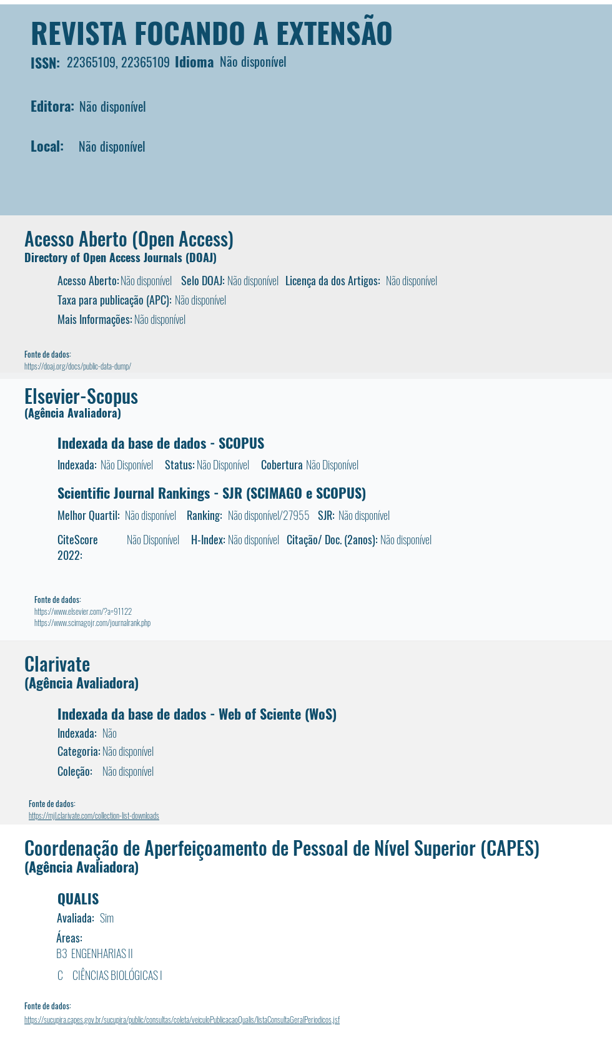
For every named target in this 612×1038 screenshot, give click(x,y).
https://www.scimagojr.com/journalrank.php (92, 622)
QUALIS (78, 898)
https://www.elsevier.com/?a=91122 (83, 611)
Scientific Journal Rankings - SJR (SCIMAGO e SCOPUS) (211, 492)
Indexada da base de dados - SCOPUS (160, 443)
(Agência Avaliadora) (72, 412)
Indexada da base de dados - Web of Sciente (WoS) (197, 713)
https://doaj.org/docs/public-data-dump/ (77, 366)
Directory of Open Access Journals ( (106, 257)
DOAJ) (203, 257)
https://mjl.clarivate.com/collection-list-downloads (94, 815)
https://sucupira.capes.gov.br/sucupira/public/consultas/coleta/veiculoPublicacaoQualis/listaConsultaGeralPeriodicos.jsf (182, 1019)
